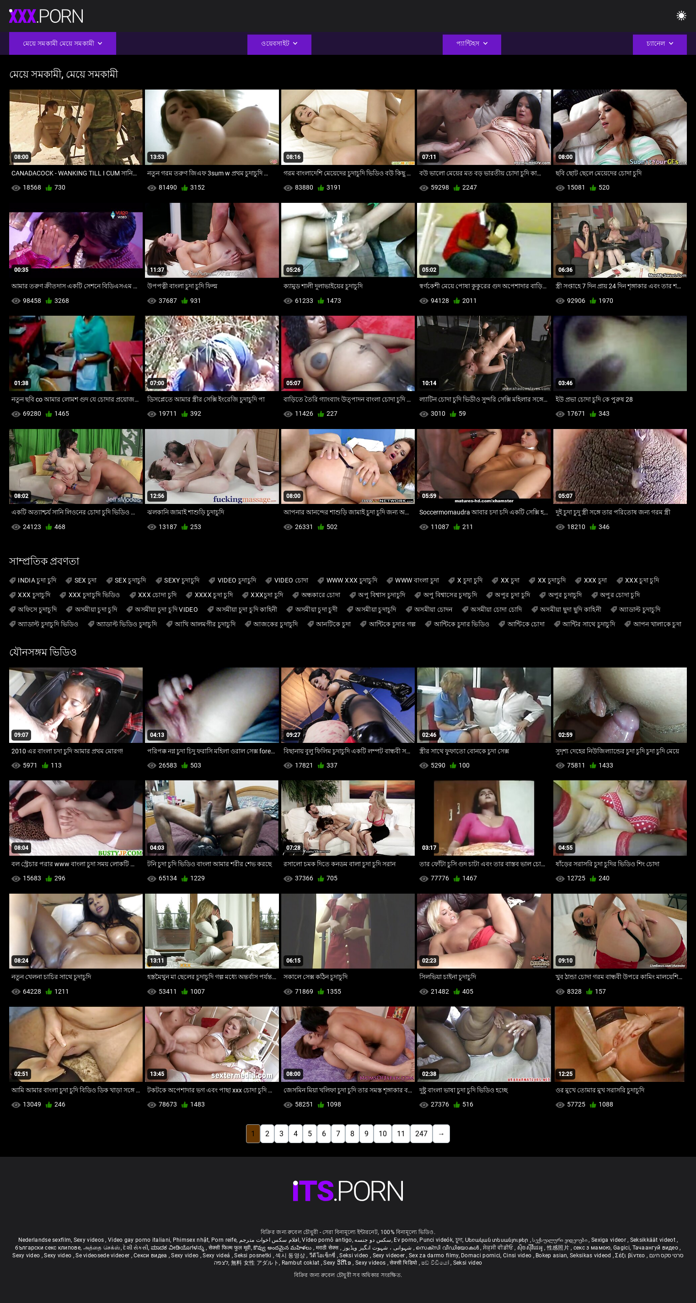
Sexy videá (217, 1255)
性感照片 (559, 1248)
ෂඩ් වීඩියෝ (435, 1263)
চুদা (459, 1240)
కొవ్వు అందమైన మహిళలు (283, 1248)
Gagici (621, 1248)
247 (421, 1133)
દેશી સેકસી (135, 1248)
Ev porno (405, 1240)
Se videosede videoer (103, 1255)
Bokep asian (551, 1255)
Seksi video (354, 1255)
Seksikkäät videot (653, 1240)
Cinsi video (518, 1255)
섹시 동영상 (290, 1255)
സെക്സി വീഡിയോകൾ (448, 1248)
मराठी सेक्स (328, 1248)
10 (383, 1133)
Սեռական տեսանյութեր (497, 1240)
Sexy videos (90, 1240)
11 (401, 1133)
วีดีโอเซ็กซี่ (323, 1255)
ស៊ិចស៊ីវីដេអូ (530, 1248)
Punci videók (436, 1240)
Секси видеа (151, 1255)
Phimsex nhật (191, 1240)
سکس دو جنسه (372, 1240)
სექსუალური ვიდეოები (560, 1240)
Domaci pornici (480, 1255)
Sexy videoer (390, 1255)
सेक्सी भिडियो (404, 1263)
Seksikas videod (591, 1255)
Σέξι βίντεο (631, 1255)
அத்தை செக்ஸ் (102, 1248)
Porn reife (223, 1240)
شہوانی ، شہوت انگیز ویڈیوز (378, 1248)
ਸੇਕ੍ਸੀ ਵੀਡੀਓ (498, 1248)
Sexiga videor (609, 1240)
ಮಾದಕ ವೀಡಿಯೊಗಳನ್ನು (178, 1248)
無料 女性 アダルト (255, 1263)
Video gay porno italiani (139, 1240)
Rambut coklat (301, 1263)
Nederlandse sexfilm (44, 1240)
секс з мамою (592, 1248)
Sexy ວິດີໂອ (338, 1263)
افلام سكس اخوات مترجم (269, 1240)
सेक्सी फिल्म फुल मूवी (230, 1248)
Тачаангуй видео (656, 1248)
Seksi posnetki (253, 1255)
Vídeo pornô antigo (327, 1240)
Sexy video (26, 1255)
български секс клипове (47, 1248)
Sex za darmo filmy (433, 1255)
